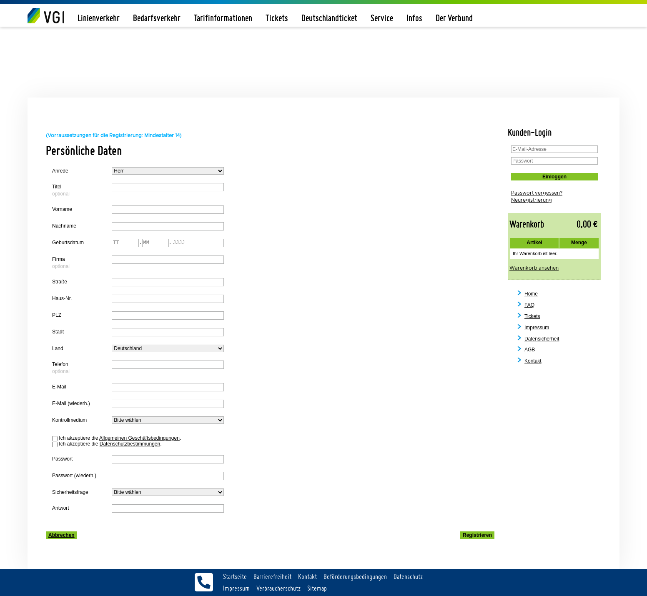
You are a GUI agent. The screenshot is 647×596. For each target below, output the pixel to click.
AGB (529, 350)
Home (531, 294)
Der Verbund (454, 18)
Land (57, 348)
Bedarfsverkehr (157, 18)
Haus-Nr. (62, 298)
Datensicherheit (541, 339)
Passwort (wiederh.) (74, 475)
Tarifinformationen (223, 18)
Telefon (60, 364)
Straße (59, 282)
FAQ (529, 305)
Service (382, 18)
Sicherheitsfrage (70, 492)
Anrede (60, 171)
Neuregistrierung (531, 200)
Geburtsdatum (68, 242)
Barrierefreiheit (272, 576)
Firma (58, 259)
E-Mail (59, 387)
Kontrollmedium (69, 420)
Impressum (536, 328)
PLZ (56, 315)
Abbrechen (61, 535)
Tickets (277, 18)
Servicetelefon (204, 582)
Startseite (235, 576)
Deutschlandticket (329, 18)
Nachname (64, 226)
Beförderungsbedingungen (355, 576)
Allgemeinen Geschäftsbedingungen (139, 438)
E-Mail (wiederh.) (71, 403)
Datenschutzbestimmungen (130, 444)
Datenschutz (408, 576)
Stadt (58, 332)
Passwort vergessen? (536, 192)
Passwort (62, 459)
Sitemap (317, 588)
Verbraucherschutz (278, 588)
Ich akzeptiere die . (120, 438)
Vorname (62, 209)
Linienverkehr (99, 18)
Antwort (60, 508)
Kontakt (533, 361)
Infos (414, 18)
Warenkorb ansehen (534, 267)
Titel (56, 187)
